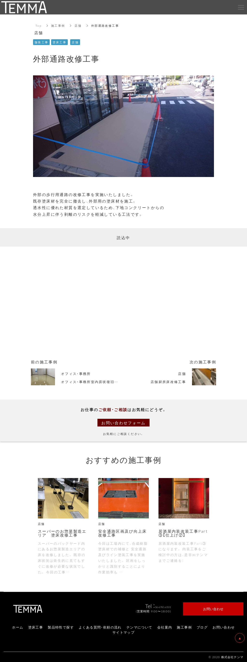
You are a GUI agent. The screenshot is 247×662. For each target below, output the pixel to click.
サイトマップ (123, 632)
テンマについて (139, 627)
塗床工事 (35, 627)
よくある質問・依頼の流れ (100, 627)
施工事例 (58, 25)
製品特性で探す (61, 627)
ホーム (17, 627)
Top (38, 25)
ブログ (202, 627)
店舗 (78, 25)
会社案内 (164, 627)
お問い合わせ (224, 627)
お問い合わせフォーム (123, 423)
